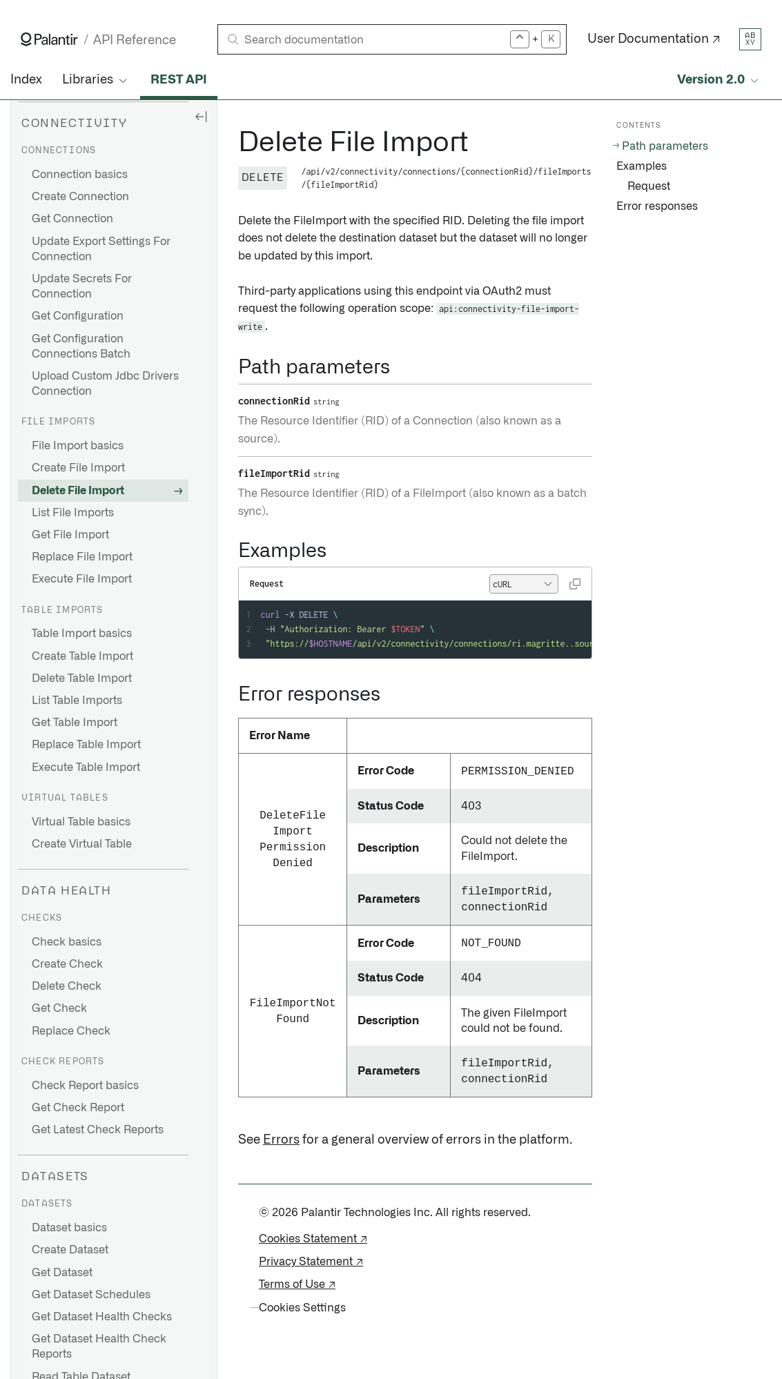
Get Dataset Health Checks (102, 1316)
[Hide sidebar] (200, 116)
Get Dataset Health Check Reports (99, 1346)
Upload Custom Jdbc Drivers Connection (105, 384)
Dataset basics (69, 1227)
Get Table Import (74, 722)
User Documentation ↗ (654, 39)
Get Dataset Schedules (91, 1294)
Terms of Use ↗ (297, 1284)
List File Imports (73, 512)
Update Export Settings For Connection (101, 249)
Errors (281, 1140)
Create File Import (78, 467)
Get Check (59, 1008)
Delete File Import (78, 490)
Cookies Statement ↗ (313, 1238)
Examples (641, 166)
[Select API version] (719, 80)
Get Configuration (78, 316)
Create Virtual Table (82, 844)
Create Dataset (70, 1249)
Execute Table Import (86, 767)
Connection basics (80, 174)
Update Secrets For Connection (82, 286)
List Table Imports (77, 700)
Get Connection (72, 218)
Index (25, 80)
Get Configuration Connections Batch (81, 346)
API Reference (134, 40)
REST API (178, 80)
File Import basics (78, 445)
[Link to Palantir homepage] (49, 39)
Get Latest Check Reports (98, 1129)
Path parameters (665, 146)
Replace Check (71, 1031)
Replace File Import (82, 557)
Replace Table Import (86, 744)
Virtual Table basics (81, 822)
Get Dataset (62, 1272)
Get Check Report (78, 1107)
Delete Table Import (82, 678)
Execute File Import (82, 579)
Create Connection (80, 196)
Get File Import (70, 534)
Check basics (66, 942)
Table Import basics (82, 633)
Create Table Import (82, 656)
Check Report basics (85, 1085)
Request (648, 186)
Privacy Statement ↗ (311, 1261)
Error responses (657, 206)
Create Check (67, 964)
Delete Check (66, 986)
